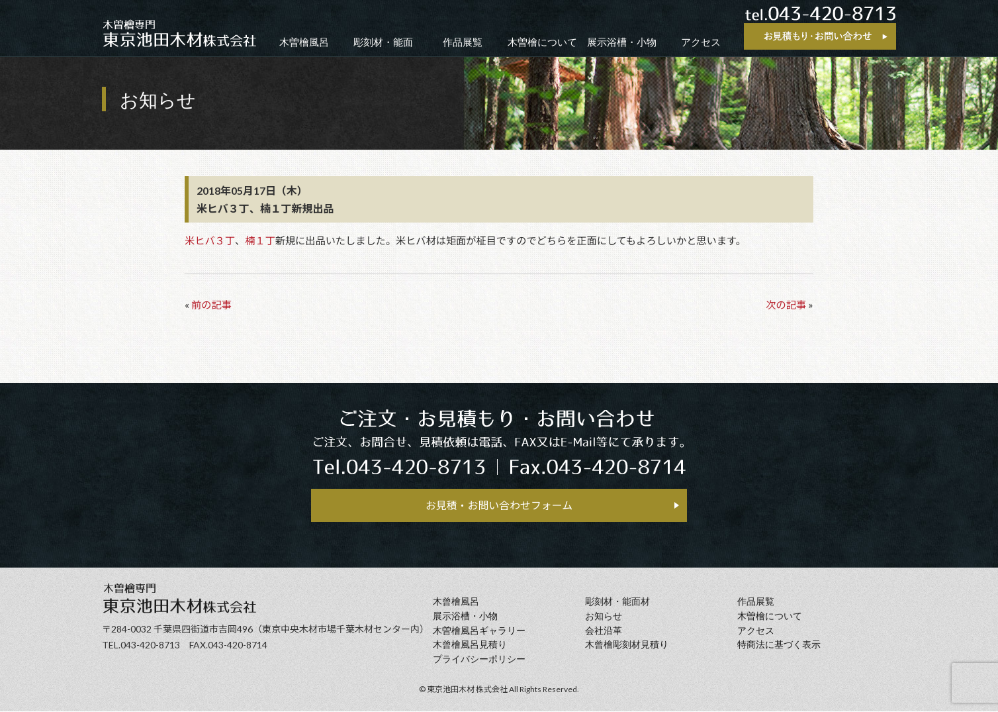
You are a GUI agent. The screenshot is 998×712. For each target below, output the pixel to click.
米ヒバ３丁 (210, 240)
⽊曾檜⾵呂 (456, 603)
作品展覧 (462, 42)
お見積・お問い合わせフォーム (499, 505)
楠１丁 (260, 240)
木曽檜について (542, 42)
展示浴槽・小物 (622, 42)
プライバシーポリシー (479, 661)
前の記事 (211, 305)
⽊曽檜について (769, 617)
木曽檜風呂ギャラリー (479, 631)
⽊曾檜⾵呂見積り (470, 646)
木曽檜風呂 (304, 42)
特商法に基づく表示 (779, 646)
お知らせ (603, 617)
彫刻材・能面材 (617, 603)
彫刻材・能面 (383, 42)
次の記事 (786, 305)
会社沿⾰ (603, 631)
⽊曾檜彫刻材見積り (626, 646)
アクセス (701, 42)
